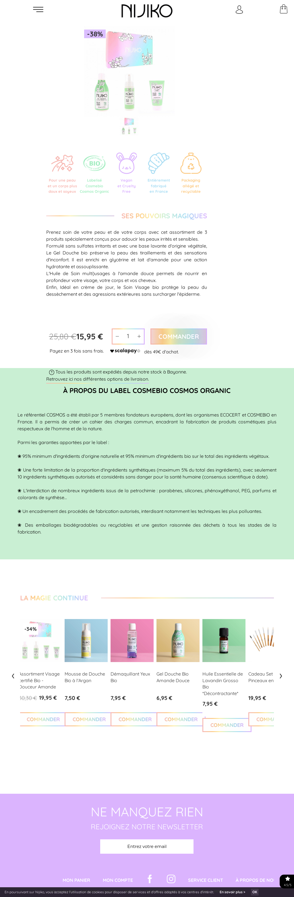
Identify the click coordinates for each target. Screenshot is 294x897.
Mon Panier (76, 880)
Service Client (205, 880)
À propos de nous (257, 880)
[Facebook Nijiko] (149, 880)
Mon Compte (118, 880)
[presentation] (13, 675)
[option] (129, 71)
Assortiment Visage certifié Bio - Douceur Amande (39, 680)
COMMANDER (43, 719)
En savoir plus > (232, 892)
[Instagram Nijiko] (171, 880)
